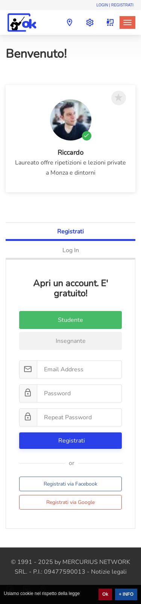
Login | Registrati (114, 5)
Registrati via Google (70, 502)
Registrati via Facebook (70, 483)
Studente (70, 320)
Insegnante (71, 341)
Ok (105, 594)
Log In (70, 250)
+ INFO (126, 594)
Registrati (70, 231)
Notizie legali (109, 572)
